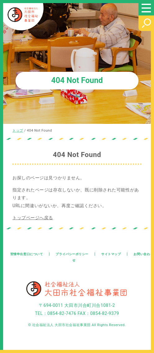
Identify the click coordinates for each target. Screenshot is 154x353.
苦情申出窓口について (26, 254)
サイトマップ (111, 254)
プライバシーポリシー (72, 254)
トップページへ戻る (32, 217)
